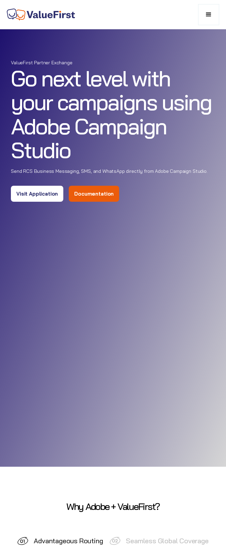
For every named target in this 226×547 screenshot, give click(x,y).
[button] (208, 14)
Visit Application (37, 193)
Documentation (94, 193)
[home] (41, 14)
